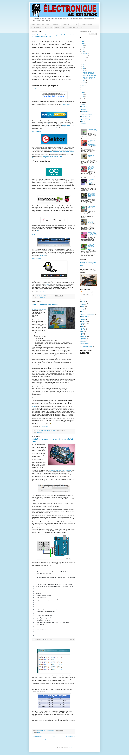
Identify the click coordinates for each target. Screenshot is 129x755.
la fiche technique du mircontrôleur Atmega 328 (59, 470)
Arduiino (83, 304)
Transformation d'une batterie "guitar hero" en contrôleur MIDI (88, 264)
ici (37, 230)
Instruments (84, 323)
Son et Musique (48, 27)
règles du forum (42, 255)
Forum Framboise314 (37, 193)
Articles (83, 292)
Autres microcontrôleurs (86, 24)
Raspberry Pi (56, 24)
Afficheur (83, 301)
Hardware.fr (42, 157)
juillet (84, 62)
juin (84, 64)
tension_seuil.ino (37, 639)
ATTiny (82, 309)
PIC (41, 297)
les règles (47, 284)
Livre (41, 432)
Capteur (83, 313)
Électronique (40, 24)
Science (83, 341)
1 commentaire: (50, 295)
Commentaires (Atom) (43, 739)
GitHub (51, 639)
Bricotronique (55, 156)
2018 (83, 51)
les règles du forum (65, 104)
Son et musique (84, 343)
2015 (83, 89)
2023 (83, 41)
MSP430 (83, 331)
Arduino (48, 24)
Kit (82, 324)
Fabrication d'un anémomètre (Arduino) (91, 155)
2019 (83, 49)
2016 (83, 87)
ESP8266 (83, 319)
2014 (83, 91)
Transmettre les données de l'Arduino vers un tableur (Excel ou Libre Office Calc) (92, 143)
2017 (83, 85)
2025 (83, 40)
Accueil (33, 24)
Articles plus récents (37, 736)
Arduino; (83, 308)
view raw (72, 639)
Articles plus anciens (70, 736)
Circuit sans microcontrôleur (87, 314)
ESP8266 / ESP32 (66, 24)
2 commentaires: (50, 730)
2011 (83, 96)
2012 (83, 94)
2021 (83, 45)
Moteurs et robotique (36, 27)
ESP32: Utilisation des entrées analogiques (92, 221)
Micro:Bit (83, 329)
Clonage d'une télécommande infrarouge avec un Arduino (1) (92, 181)
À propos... (80, 27)
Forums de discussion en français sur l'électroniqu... (89, 73)
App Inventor (84, 303)
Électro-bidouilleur (47, 156)
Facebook (45, 291)
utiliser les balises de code (59, 190)
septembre (85, 59)
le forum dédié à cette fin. (68, 125)
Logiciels (57, 27)
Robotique (83, 340)
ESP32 (82, 318)
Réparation (83, 338)
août (84, 60)
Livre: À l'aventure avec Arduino (45, 304)
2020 (83, 47)
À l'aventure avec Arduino (39, 309)
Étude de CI (84, 321)
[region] (53, 603)
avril (84, 68)
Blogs (82, 311)
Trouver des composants (86, 346)
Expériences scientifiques (68, 27)
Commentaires (85, 294)
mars (84, 70)
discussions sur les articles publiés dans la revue (62, 151)
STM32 (75, 24)
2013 (83, 92)
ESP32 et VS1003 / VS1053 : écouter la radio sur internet (92, 233)
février (84, 80)
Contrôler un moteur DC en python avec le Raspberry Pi (91, 168)
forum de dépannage (66, 103)
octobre (84, 57)
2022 (83, 43)
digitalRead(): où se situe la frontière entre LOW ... (89, 78)
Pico (82, 334)
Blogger (70, 747)
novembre (85, 55)
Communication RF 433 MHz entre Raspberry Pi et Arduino (92, 195)
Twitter (41, 291)
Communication (84, 316)
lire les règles (43, 190)
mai (84, 66)
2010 (83, 98)
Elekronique (48, 157)
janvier (84, 82)
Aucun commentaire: (51, 430)
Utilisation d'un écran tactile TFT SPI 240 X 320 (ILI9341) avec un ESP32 (92, 247)
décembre (85, 53)
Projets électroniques (53, 127)
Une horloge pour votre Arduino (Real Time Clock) (92, 131)
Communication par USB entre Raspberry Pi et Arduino (91, 208)
